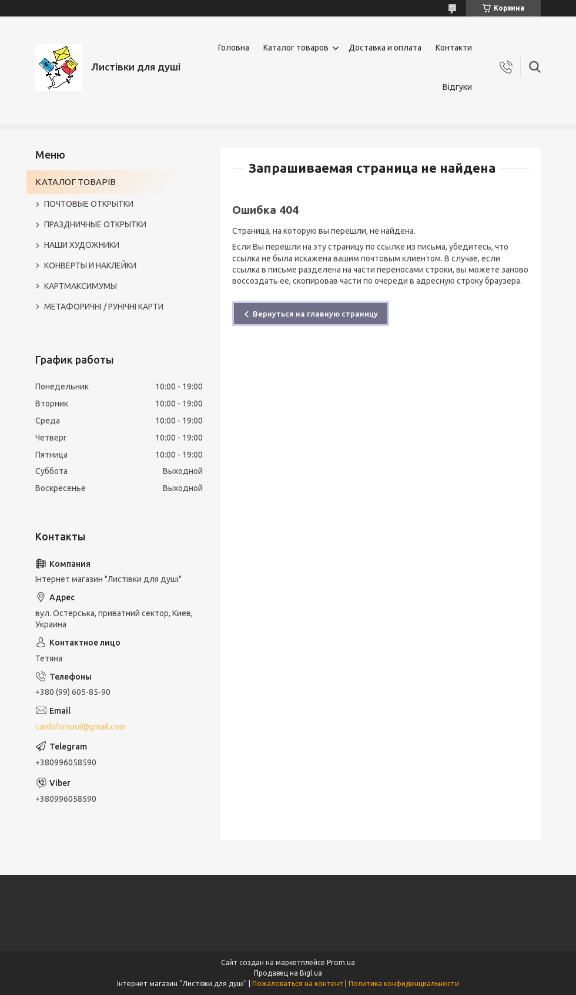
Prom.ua (341, 962)
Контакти (454, 47)
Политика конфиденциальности (404, 983)
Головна (233, 47)
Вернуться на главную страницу (315, 314)
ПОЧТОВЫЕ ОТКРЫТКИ (88, 204)
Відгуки (457, 87)
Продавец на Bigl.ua (288, 973)
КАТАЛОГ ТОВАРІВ (75, 182)
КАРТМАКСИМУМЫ (80, 286)
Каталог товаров (296, 47)
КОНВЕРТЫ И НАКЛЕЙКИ (90, 265)
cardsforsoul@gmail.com (80, 726)
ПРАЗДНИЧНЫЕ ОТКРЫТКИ (95, 224)
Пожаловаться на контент (297, 983)
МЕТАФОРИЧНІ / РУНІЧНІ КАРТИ (103, 306)
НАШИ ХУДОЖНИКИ (81, 245)
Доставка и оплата (385, 47)
